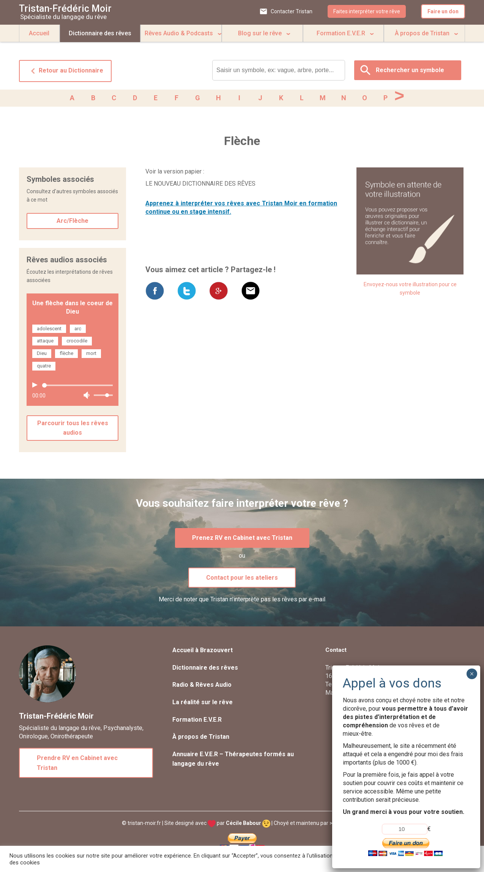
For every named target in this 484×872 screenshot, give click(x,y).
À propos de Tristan (422, 33)
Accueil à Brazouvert (202, 651)
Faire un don (443, 11)
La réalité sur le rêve (202, 703)
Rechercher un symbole (410, 70)
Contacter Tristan (291, 11)
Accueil (39, 33)
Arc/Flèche (72, 222)
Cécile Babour (248, 825)
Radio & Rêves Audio (202, 686)
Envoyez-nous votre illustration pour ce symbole (410, 290)
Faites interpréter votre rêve (366, 11)
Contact (336, 651)
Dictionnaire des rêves (100, 33)
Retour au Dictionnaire (65, 71)
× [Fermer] (472, 674)
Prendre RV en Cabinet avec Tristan (77, 764)
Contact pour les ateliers (242, 579)
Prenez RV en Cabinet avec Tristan (242, 539)
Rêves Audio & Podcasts (179, 33)
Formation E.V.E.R (341, 33)
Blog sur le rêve (260, 33)
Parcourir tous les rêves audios (72, 429)
